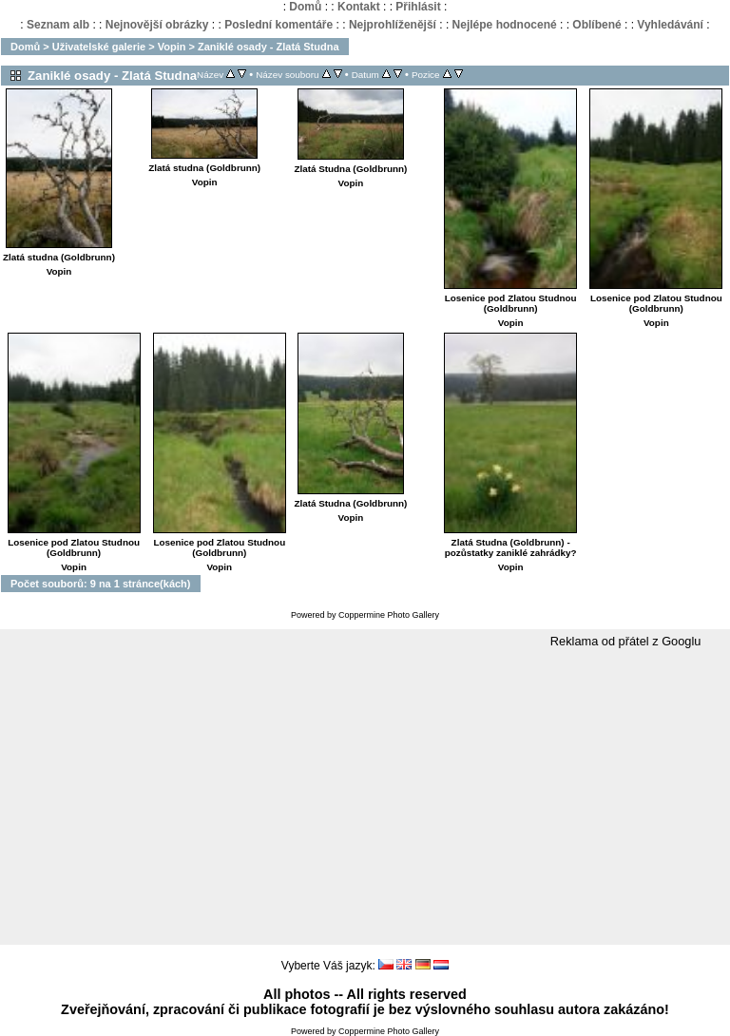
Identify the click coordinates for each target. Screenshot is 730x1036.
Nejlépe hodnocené (504, 24)
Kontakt (358, 6)
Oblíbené (596, 24)
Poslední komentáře (278, 24)
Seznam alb (58, 24)
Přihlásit (417, 6)
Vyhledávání (670, 24)
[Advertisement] (365, 797)
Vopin (172, 46)
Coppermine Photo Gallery (388, 615)
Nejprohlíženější (392, 24)
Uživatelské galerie (98, 46)
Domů (305, 6)
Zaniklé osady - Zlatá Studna (268, 46)
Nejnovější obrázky (157, 24)
